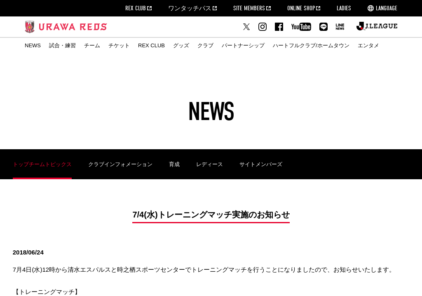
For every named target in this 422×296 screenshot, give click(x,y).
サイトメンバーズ (260, 164)
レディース (209, 164)
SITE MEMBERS (249, 8)
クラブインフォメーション (120, 164)
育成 (174, 164)
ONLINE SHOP (301, 8)
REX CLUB (135, 8)
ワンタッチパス (189, 8)
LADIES (344, 8)
